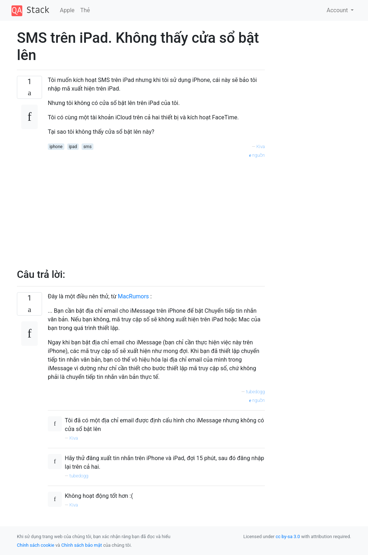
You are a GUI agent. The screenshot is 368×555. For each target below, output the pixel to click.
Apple (67, 10)
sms (87, 146)
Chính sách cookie (35, 545)
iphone (56, 146)
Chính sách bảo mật (81, 545)
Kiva (260, 146)
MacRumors (133, 296)
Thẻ (85, 10)
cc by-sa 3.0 (288, 536)
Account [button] (338, 10)
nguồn (257, 155)
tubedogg (255, 391)
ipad (73, 146)
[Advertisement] (156, 209)
